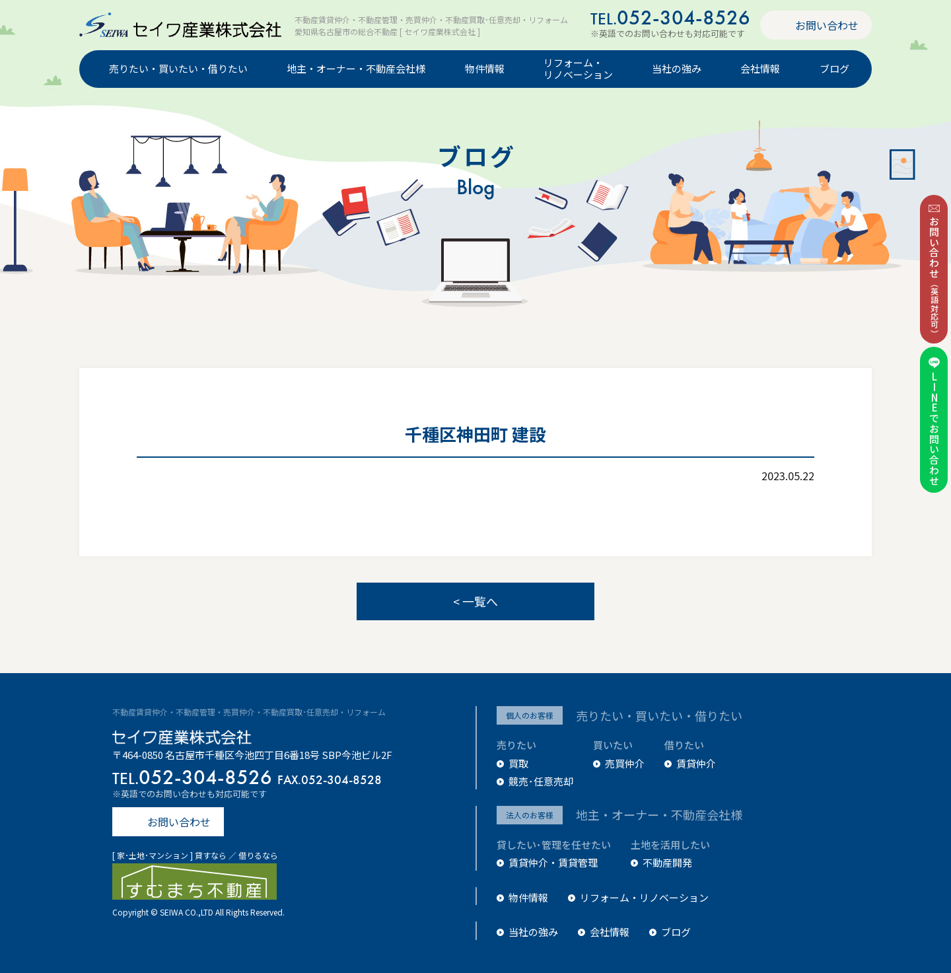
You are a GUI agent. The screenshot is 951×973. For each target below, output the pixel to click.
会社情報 (760, 69)
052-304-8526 (670, 17)
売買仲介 (625, 763)
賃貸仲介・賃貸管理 (553, 862)
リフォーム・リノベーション (578, 69)
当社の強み (676, 69)
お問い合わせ (827, 25)
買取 (518, 763)
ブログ (834, 69)
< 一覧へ (475, 601)
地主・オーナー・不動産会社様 (356, 69)
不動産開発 (667, 862)
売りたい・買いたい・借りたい (178, 69)
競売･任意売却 (541, 781)
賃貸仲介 (696, 763)
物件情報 (485, 69)
